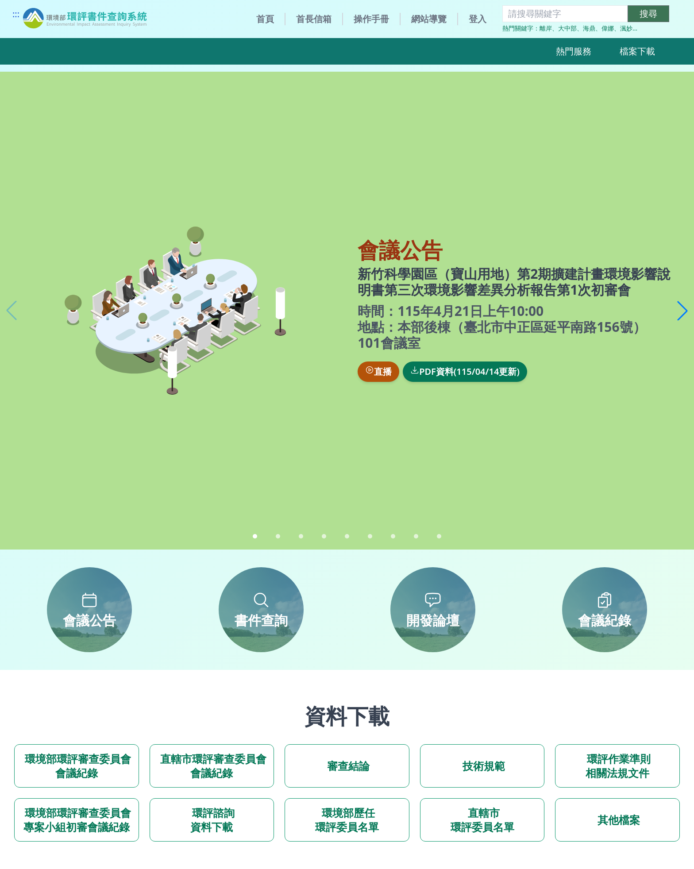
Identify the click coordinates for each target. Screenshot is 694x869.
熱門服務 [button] (573, 51)
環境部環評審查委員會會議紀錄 (76, 765)
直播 (378, 371)
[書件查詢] (261, 609)
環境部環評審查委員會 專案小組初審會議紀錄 (76, 819)
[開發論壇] (432, 609)
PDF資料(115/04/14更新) (465, 371)
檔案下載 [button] (637, 51)
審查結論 (347, 765)
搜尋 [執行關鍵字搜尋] (648, 13)
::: (15, 14)
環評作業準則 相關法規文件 (617, 765)
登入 (477, 19)
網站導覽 (429, 19)
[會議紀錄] (604, 609)
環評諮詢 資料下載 (211, 819)
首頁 (265, 19)
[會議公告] (89, 609)
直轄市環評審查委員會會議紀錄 (211, 765)
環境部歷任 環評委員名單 (347, 819)
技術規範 (482, 765)
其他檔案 (617, 819)
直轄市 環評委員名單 (482, 819)
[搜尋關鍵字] (565, 13)
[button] (682, 310)
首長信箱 (314, 19)
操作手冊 (371, 19)
